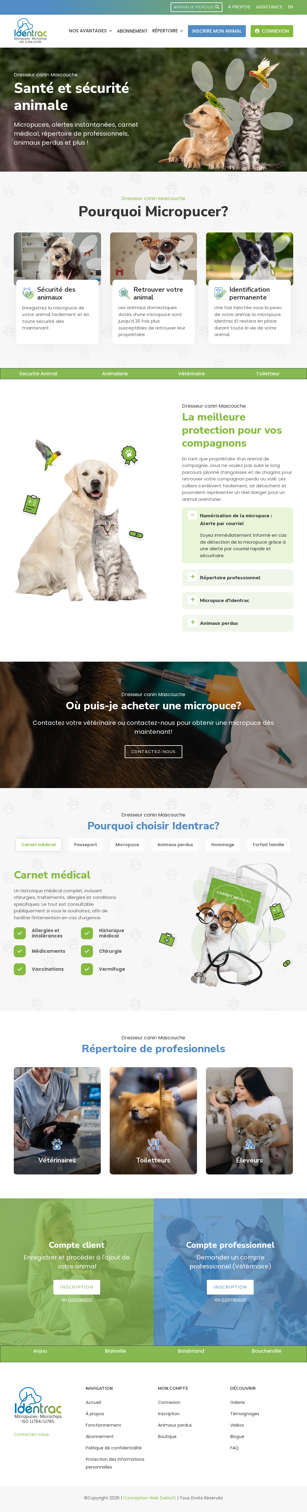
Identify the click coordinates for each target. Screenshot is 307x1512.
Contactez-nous (31, 1434)
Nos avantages (88, 31)
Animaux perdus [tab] (175, 845)
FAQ (234, 1448)
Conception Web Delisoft (149, 1498)
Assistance (269, 7)
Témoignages (244, 1414)
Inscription (77, 1287)
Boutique (167, 1437)
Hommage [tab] (222, 845)
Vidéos (237, 1425)
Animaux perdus (196, 6)
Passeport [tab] (85, 845)
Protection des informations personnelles (115, 1463)
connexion (80, 1299)
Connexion (272, 31)
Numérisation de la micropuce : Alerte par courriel (236, 519)
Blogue (237, 1437)
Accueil (93, 1402)
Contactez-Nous (153, 751)
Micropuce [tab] (127, 845)
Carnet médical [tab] (38, 845)
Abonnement (132, 31)
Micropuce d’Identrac (224, 600)
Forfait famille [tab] (268, 845)
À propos (239, 7)
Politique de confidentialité (114, 1448)
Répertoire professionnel (230, 577)
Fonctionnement (103, 1425)
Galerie (237, 1402)
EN (290, 7)
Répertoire (165, 31)
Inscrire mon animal (217, 31)
